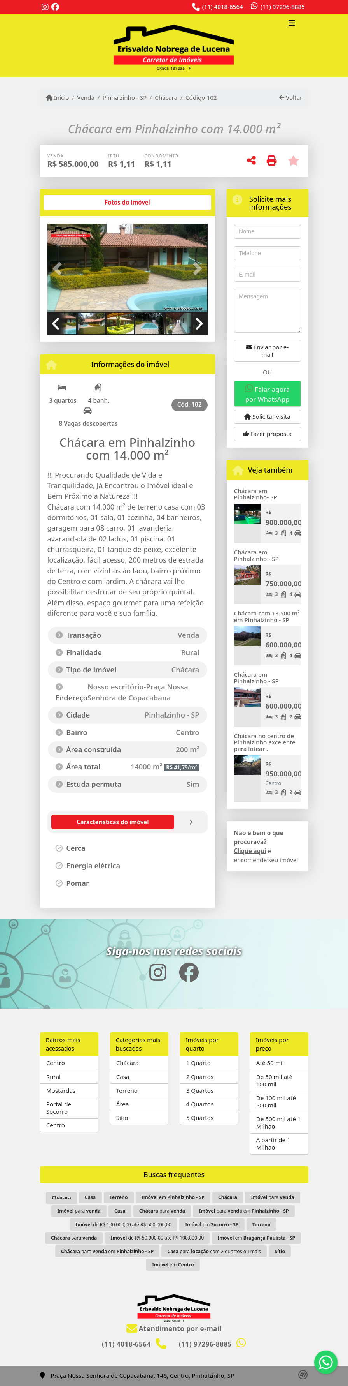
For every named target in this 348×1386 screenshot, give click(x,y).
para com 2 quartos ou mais (214, 1251)
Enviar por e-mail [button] (267, 350)
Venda (85, 97)
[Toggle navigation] (292, 23)
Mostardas (60, 1090)
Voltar (290, 97)
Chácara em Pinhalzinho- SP (255, 494)
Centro (55, 1063)
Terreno (127, 1090)
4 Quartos (200, 1104)
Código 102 (201, 97)
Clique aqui (250, 851)
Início (57, 97)
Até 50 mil (270, 1063)
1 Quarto (198, 1063)
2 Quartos (200, 1077)
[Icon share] (45, 7)
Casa (122, 1077)
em (173, 1197)
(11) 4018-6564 (222, 7)
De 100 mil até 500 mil (276, 1101)
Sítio (122, 1117)
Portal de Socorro (58, 1107)
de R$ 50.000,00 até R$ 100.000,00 (157, 1237)
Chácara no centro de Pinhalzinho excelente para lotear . (265, 742)
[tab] (72, 202)
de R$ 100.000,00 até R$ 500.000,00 (123, 1224)
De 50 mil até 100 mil (274, 1080)
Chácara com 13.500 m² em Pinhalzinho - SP (267, 616)
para (272, 1197)
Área (122, 1104)
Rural (53, 1077)
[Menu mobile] (174, 45)
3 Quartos (200, 1090)
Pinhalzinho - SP (125, 97)
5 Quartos (200, 1117)
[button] (59, 269)
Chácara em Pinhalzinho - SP (256, 555)
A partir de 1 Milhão (273, 1143)
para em (244, 1211)
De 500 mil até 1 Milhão (278, 1122)
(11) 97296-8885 (283, 7)
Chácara (166, 97)
